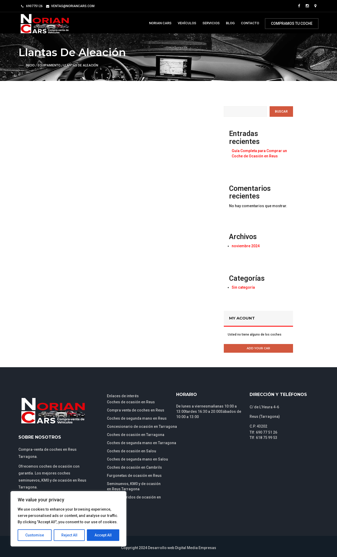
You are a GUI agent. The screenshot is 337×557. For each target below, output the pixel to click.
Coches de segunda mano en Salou (137, 459)
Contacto (250, 23)
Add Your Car (258, 348)
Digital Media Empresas (195, 548)
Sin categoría (243, 287)
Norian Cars (160, 23)
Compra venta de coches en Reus (135, 410)
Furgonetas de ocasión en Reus (134, 475)
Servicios (211, 23)
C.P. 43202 (258, 426)
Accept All (103, 535)
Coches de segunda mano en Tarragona (141, 443)
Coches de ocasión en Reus (131, 402)
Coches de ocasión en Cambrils (134, 467)
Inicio (30, 65)
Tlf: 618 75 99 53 (263, 437)
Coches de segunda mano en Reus (137, 418)
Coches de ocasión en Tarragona (135, 435)
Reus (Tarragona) (265, 416)
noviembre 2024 (246, 246)
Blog (230, 23)
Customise (34, 535)
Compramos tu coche (292, 23)
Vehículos (187, 23)
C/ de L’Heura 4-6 (264, 407)
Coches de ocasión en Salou (131, 451)
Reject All (69, 535)
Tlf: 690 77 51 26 (263, 432)
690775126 (34, 6)
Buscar (281, 111)
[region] (68, 518)
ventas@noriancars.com (73, 6)
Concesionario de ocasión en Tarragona (142, 426)
